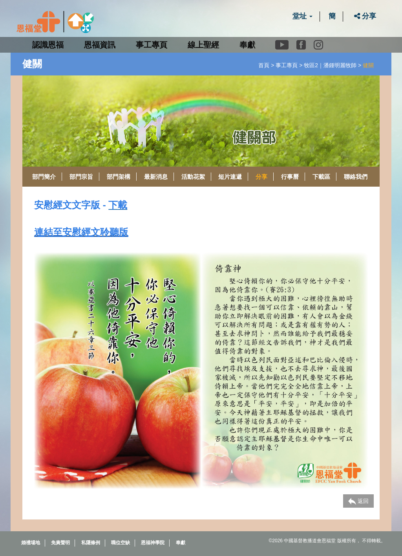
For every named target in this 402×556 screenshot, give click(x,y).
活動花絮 (193, 176)
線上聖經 (203, 44)
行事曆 (290, 176)
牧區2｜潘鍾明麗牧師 (330, 65)
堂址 (302, 16)
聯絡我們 (355, 176)
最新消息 (156, 176)
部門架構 (118, 176)
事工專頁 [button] (151, 44)
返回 (358, 501)
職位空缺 (120, 542)
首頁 (263, 65)
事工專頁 (287, 65)
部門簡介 (44, 176)
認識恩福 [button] (48, 44)
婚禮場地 (30, 542)
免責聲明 (60, 542)
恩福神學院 (152, 542)
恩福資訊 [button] (99, 44)
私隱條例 (90, 542)
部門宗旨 (81, 176)
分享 (365, 16)
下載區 (321, 176)
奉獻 (247, 44)
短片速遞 (230, 176)
